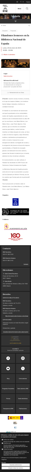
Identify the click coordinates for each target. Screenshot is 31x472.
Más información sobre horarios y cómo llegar (16, 316)
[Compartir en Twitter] (23, 368)
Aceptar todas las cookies (15, 468)
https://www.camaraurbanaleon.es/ (15, 237)
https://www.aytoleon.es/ (15, 226)
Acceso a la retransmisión (15, 92)
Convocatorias (23, 378)
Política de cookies (8, 439)
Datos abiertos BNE (22, 388)
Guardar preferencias (16, 464)
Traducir (28, 2)
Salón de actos (8, 76)
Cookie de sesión (8, 449)
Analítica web (7, 443)
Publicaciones (23, 408)
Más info (4, 462)
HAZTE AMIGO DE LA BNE (15, 343)
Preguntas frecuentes (8, 388)
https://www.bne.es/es (15, 201)
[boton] (23, 1)
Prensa (8, 398)
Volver (4, 25)
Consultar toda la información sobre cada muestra (15, 331)
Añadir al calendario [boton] (9, 54)
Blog (8, 378)
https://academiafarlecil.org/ (15, 212)
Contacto (17, 2)
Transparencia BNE (8, 408)
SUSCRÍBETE (15, 349)
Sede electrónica (23, 398)
